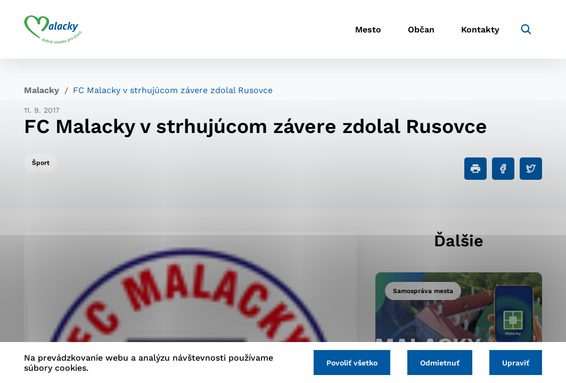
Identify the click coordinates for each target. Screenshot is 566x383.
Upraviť (515, 363)
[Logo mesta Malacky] (53, 29)
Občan (421, 29)
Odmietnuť (440, 363)
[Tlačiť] (475, 168)
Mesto (368, 29)
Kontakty (480, 29)
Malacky (41, 90)
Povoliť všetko (352, 363)
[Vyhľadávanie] (526, 29)
